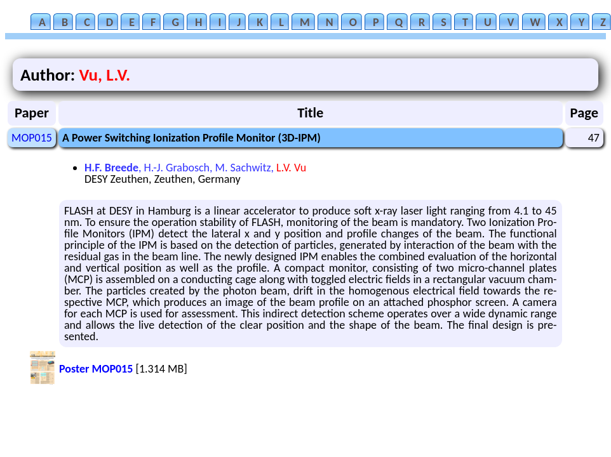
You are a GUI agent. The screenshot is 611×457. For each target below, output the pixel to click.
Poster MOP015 (96, 369)
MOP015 (31, 138)
